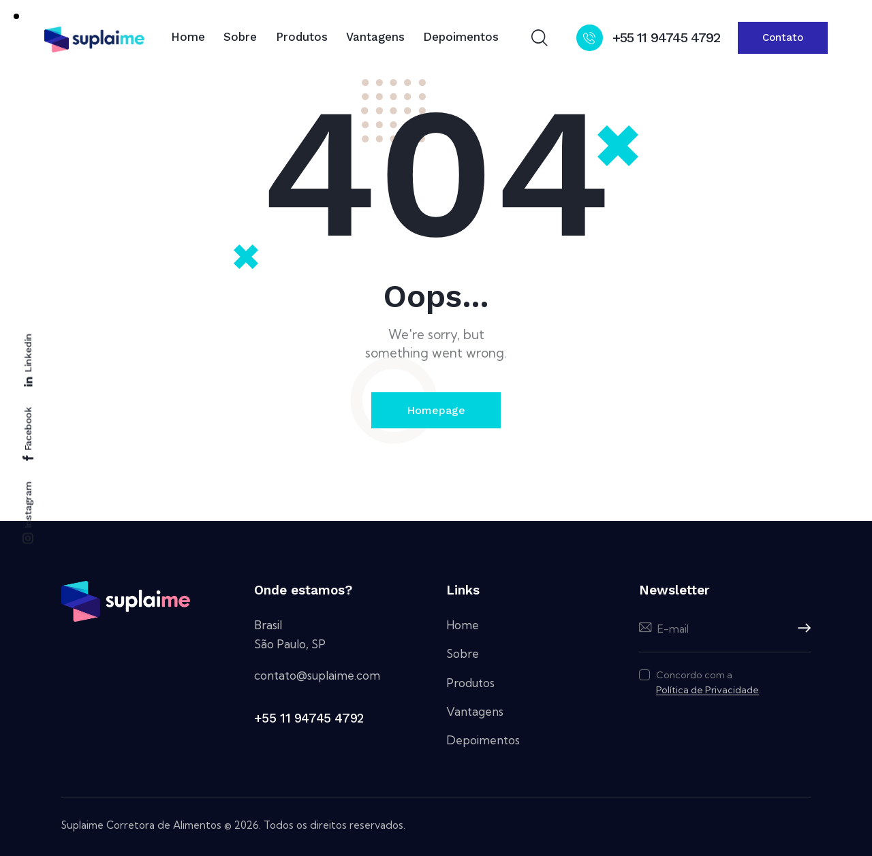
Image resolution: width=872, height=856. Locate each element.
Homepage (436, 410)
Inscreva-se (800, 628)
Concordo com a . (708, 682)
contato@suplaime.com (317, 675)
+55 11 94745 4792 (309, 718)
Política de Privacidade (707, 690)
